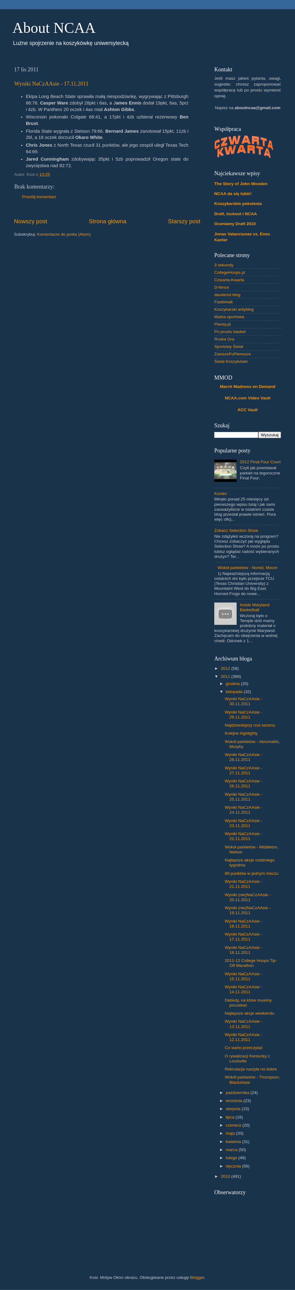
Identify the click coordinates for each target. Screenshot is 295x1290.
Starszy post (184, 221)
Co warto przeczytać (244, 1047)
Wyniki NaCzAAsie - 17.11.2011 (51, 84)
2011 (226, 676)
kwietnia (234, 1141)
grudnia (233, 683)
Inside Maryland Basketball (254, 607)
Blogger (197, 1277)
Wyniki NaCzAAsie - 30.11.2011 (243, 701)
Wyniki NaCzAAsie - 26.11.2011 (243, 783)
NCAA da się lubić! (233, 193)
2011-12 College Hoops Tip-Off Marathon (251, 963)
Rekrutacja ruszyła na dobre (251, 1069)
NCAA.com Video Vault (247, 398)
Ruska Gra (224, 339)
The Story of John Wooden (241, 183)
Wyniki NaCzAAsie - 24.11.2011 (243, 810)
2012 (226, 668)
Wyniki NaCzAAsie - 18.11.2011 (243, 923)
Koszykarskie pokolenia (238, 203)
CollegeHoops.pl (229, 272)
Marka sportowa (229, 316)
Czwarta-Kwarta (229, 280)
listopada (235, 691)
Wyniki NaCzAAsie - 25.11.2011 (243, 797)
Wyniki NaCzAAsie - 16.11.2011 (243, 950)
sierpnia (234, 1108)
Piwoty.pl (222, 324)
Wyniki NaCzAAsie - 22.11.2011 (243, 836)
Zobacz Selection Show (236, 530)
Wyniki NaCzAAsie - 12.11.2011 (243, 1037)
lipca (231, 1117)
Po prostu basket (230, 331)
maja (231, 1133)
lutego (232, 1157)
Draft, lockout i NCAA (235, 213)
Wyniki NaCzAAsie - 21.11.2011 (243, 884)
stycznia (234, 1166)
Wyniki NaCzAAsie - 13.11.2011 (243, 1024)
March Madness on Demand (247, 386)
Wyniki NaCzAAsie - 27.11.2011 (243, 770)
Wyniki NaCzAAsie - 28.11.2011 (243, 757)
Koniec (220, 493)
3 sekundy (224, 265)
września (234, 1100)
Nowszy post (30, 221)
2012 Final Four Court (260, 462)
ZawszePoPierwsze (232, 354)
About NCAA (54, 28)
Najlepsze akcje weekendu (250, 1013)
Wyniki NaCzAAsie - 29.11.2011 (243, 714)
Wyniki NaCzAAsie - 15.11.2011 (243, 976)
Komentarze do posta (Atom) (64, 234)
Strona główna (107, 221)
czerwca (234, 1125)
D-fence (221, 287)
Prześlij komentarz (39, 196)
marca (232, 1149)
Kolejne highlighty (241, 733)
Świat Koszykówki (230, 361)
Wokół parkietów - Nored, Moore (247, 567)
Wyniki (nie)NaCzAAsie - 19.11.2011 (248, 910)
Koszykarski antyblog (234, 309)
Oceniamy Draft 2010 (235, 223)
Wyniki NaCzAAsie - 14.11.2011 (243, 989)
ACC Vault (248, 409)
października (238, 1092)
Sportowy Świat (228, 346)
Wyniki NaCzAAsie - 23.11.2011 (243, 823)
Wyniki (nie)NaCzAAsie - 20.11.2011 (248, 897)
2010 (226, 1176)
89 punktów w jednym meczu (252, 873)
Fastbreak (223, 302)
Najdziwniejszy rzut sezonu (250, 725)
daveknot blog (227, 294)
